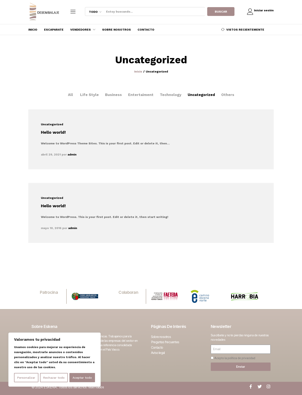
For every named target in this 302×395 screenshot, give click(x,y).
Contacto (146, 29)
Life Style (88, 94)
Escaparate (54, 29)
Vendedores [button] (80, 29)
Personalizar (26, 377)
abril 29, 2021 (51, 154)
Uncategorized (201, 94)
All (69, 94)
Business (112, 94)
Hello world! (53, 132)
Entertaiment (140, 94)
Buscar (219, 11)
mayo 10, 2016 (51, 228)
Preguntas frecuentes (166, 341)
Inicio (32, 29)
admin (72, 154)
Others (228, 94)
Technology (170, 94)
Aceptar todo (82, 377)
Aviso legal (158, 352)
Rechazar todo (54, 377)
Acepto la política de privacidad (234, 358)
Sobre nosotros (116, 29)
